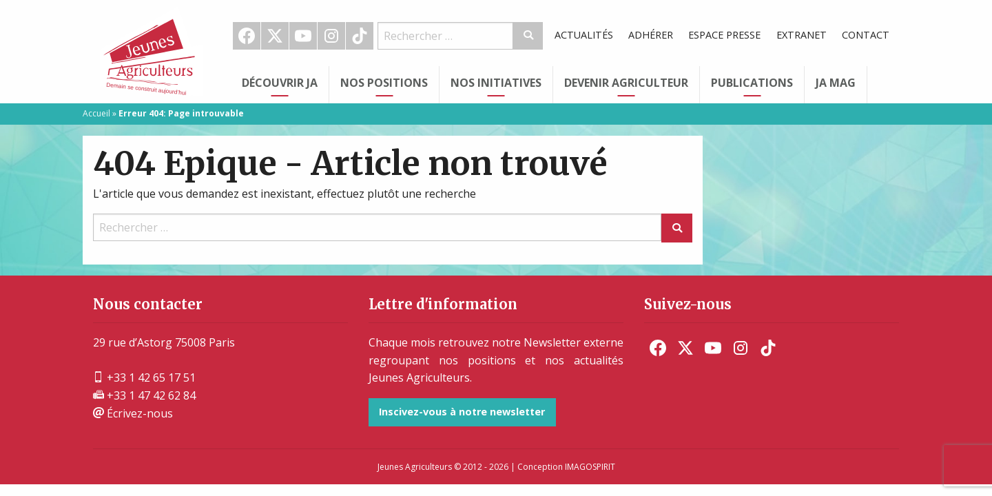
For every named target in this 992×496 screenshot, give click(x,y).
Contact (865, 34)
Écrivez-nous (133, 413)
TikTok (359, 36)
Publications (752, 82)
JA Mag (836, 82)
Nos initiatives (496, 82)
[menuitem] (247, 36)
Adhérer (650, 34)
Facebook (246, 36)
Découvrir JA (280, 82)
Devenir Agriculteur (626, 82)
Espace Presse (724, 34)
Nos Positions (384, 82)
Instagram (331, 36)
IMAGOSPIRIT (590, 467)
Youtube (303, 36)
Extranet (801, 34)
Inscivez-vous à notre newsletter (462, 411)
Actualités (584, 34)
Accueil (96, 113)
